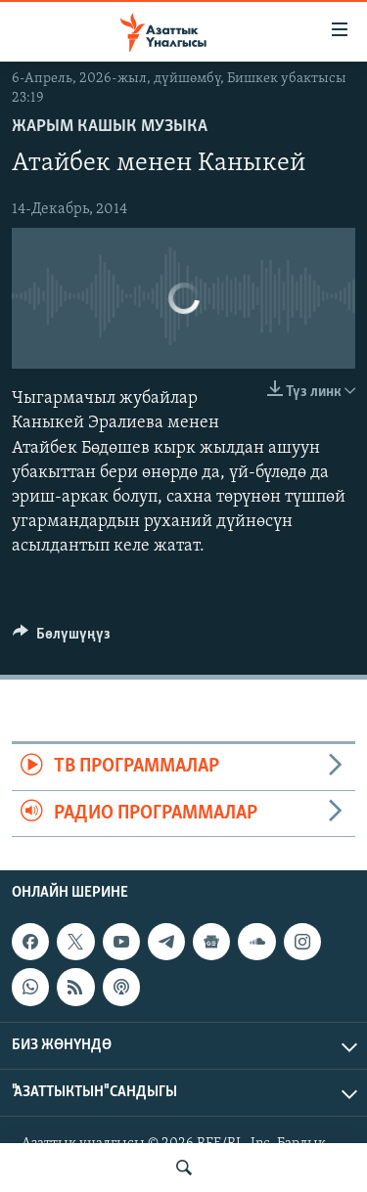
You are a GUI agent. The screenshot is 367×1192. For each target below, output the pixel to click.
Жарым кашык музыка (109, 126)
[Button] (62, 638)
